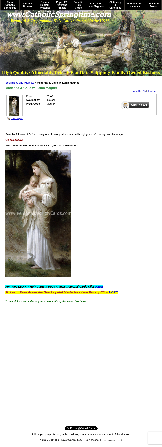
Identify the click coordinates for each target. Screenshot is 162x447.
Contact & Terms (153, 5)
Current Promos (27, 5)
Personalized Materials (134, 5)
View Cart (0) (139, 91)
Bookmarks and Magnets (96, 5)
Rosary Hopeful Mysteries (44, 5)
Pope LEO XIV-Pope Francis (62, 5)
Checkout (152, 91)
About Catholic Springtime (10, 5)
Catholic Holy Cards (78, 5)
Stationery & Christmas (115, 5)
